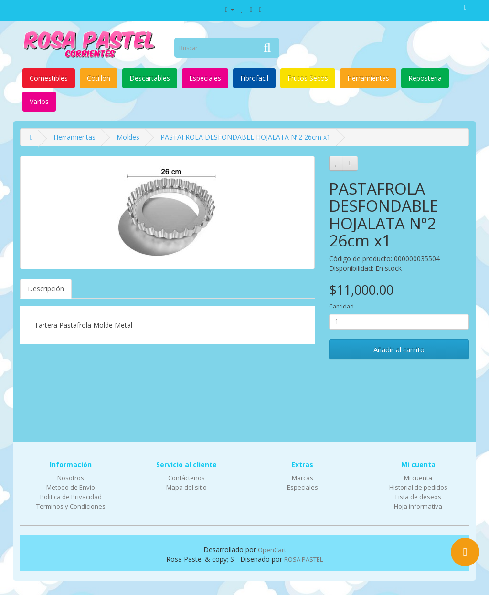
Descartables (149, 77)
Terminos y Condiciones (71, 506)
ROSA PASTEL (303, 559)
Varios (39, 101)
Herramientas (368, 77)
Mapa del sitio (186, 487)
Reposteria (425, 77)
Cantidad (341, 306)
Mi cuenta (418, 477)
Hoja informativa (418, 506)
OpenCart (272, 549)
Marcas (302, 477)
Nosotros (70, 477)
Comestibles (49, 77)
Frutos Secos (307, 77)
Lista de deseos (418, 496)
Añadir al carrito (399, 349)
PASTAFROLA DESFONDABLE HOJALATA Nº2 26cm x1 (245, 137)
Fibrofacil (254, 77)
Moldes (128, 137)
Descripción (46, 288)
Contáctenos (186, 477)
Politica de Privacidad (71, 496)
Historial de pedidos (418, 487)
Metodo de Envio (70, 487)
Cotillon (98, 77)
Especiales (205, 77)
